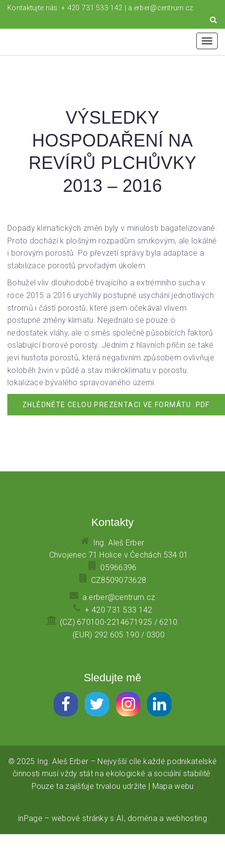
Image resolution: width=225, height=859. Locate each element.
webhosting (186, 818)
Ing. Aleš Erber (63, 761)
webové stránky (80, 818)
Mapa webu (173, 786)
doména (142, 818)
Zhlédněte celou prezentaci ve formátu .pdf (116, 405)
